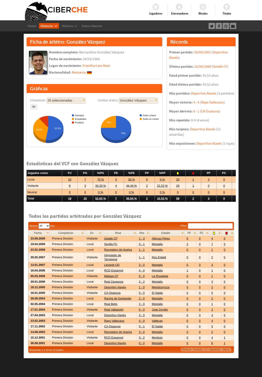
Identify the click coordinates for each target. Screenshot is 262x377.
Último (226, 349)
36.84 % (131, 198)
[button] (34, 107)
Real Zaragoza (113, 281)
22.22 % (162, 185)
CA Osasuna (210, 111)
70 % (100, 179)
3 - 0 (142, 265)
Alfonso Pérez (161, 238)
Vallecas (157, 320)
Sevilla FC (110, 244)
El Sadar (157, 292)
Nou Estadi (159, 257)
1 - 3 (142, 238)
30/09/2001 (202, 52)
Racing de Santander (117, 298)
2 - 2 (142, 281)
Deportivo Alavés (203, 93)
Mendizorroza (161, 287)
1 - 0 (142, 287)
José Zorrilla (160, 309)
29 (177, 179)
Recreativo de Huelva (118, 249)
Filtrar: (206, 225)
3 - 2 (142, 337)
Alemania (79, 72)
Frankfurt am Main (96, 66)
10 (69, 179)
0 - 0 (142, 276)
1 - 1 (142, 249)
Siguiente (215, 349)
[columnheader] (38, 233)
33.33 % (100, 185)
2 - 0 (142, 298)
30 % (131, 179)
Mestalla (157, 244)
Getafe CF (220, 67)
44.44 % (131, 185)
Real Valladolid (113, 309)
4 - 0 (196, 102)
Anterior (198, 349)
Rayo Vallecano (212, 102)
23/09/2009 (202, 67)
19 (69, 198)
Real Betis (110, 304)
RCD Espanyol (113, 270)
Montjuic (157, 337)
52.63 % (100, 198)
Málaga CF (111, 276)
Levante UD (111, 265)
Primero (186, 349)
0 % (162, 179)
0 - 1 (196, 111)
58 (177, 198)
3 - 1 (142, 244)
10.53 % (162, 198)
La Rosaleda (160, 276)
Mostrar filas (42, 226)
